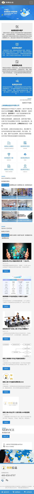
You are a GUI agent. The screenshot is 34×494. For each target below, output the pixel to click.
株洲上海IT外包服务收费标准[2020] (13, 398)
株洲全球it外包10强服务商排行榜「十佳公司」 (16, 277)
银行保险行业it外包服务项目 (24, 236)
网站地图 (20, 487)
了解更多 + (6, 287)
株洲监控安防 (17, 84)
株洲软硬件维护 (17, 30)
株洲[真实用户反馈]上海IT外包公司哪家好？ (16, 345)
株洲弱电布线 (17, 65)
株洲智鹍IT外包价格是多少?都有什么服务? (15, 312)
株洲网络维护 (17, 48)
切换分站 (27, 487)
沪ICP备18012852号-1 (12, 487)
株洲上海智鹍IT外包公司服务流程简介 (14, 375)
